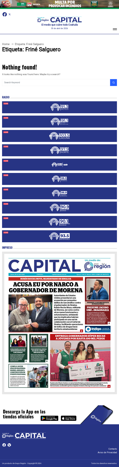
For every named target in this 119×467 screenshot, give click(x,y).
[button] (115, 30)
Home (6, 44)
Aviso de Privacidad (107, 452)
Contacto (112, 449)
